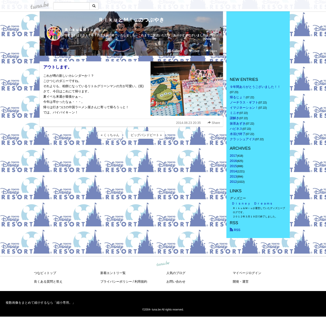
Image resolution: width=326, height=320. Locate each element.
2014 (233, 171)
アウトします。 (57, 67)
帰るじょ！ (238, 97)
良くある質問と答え (48, 281)
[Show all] (209, 39)
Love (194, 51)
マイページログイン (247, 273)
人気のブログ (175, 273)
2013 (233, 176)
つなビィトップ (45, 273)
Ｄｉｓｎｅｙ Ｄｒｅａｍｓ (252, 203)
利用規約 (140, 281)
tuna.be (163, 264)
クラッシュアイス (242, 139)
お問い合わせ (175, 281)
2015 (233, 166)
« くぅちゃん (110, 135)
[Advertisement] (131, 152)
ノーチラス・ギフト (244, 102)
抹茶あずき (238, 123)
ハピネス (236, 128)
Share (211, 51)
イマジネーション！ (244, 107)
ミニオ (234, 113)
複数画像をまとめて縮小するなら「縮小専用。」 (40, 302)
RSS (235, 230)
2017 (233, 155)
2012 (233, 181)
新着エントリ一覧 (113, 273)
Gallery (175, 51)
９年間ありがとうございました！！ (255, 87)
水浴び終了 (238, 134)
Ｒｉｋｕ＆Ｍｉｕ (79, 30)
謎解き (234, 118)
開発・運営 (241, 281)
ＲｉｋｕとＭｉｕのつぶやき (131, 20)
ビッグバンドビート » (146, 135)
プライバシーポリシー (116, 281)
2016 (233, 161)
